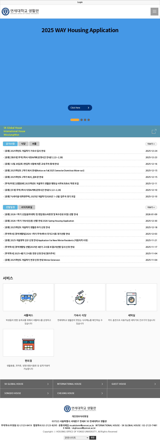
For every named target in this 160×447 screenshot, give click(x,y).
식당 (23, 144)
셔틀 (34, 144)
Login (80, 2)
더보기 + (151, 144)
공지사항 (10, 144)
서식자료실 (26, 207)
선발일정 (10, 207)
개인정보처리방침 (80, 416)
